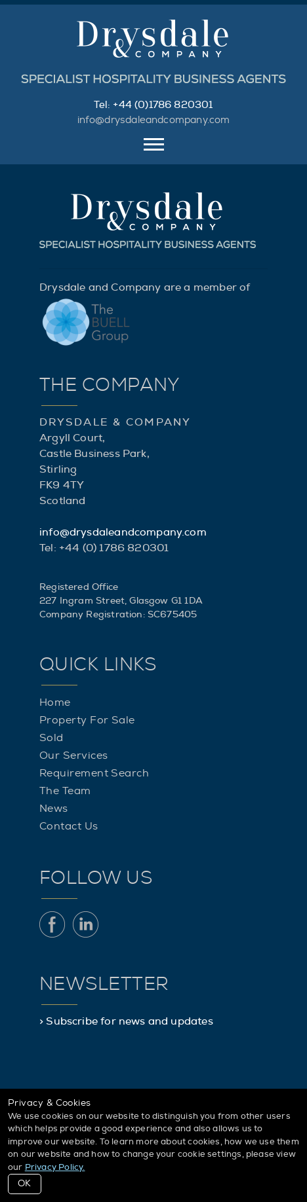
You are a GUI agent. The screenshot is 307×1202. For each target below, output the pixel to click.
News (53, 808)
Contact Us (68, 826)
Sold (51, 738)
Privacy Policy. (55, 1167)
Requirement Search (94, 773)
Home (55, 702)
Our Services (73, 755)
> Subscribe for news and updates (126, 1021)
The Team (65, 791)
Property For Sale (87, 720)
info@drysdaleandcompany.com (153, 120)
